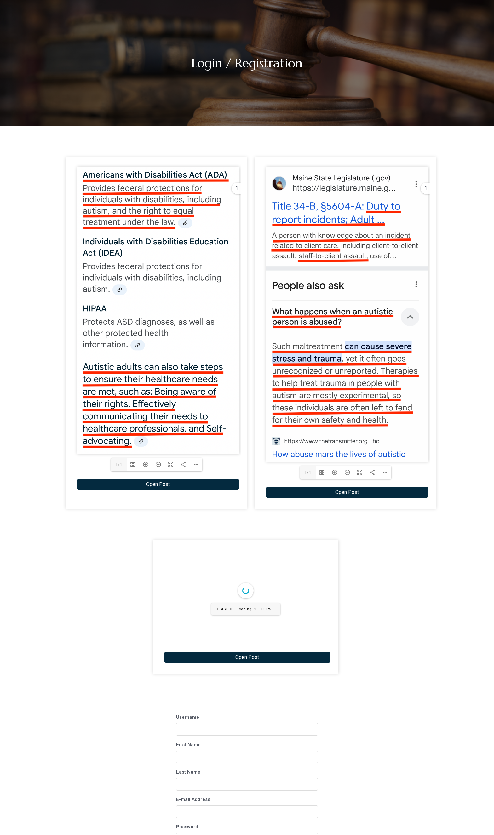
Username (187, 717)
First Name (188, 744)
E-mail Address (193, 799)
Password (187, 827)
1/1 (118, 464)
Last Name (188, 772)
